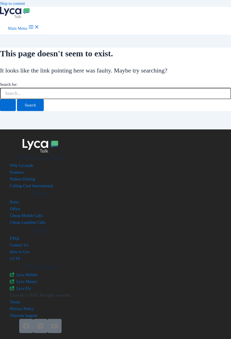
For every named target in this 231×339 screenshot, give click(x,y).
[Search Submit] (8, 105)
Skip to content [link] (12, 3)
